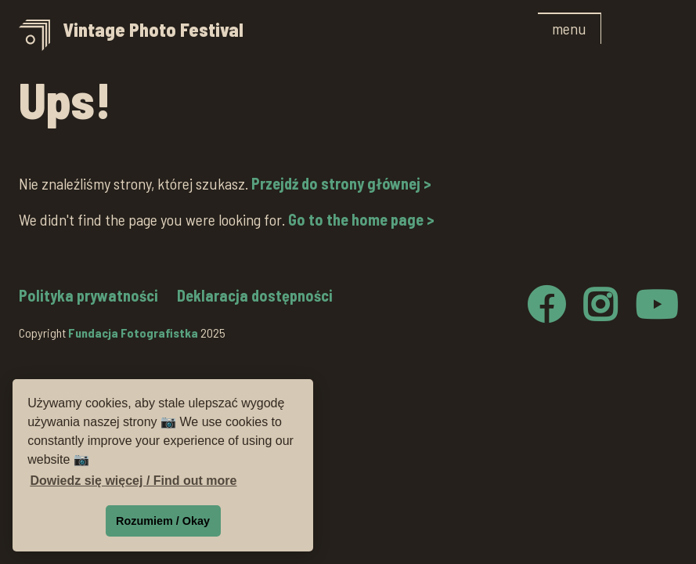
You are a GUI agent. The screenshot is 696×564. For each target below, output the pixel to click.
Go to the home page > (361, 219)
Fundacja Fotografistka (133, 332)
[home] (272, 36)
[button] (569, 28)
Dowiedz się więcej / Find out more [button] (133, 480)
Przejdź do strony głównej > (341, 183)
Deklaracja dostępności (255, 295)
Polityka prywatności (88, 295)
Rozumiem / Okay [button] (163, 521)
